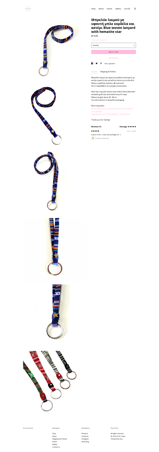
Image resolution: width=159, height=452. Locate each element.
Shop (93, 8)
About (101, 8)
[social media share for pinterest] (101, 63)
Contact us (56, 447)
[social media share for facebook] (92, 63)
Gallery (118, 8)
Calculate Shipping (99, 40)
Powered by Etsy (117, 439)
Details (94, 71)
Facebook (85, 436)
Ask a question (110, 63)
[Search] (135, 9)
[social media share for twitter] (97, 63)
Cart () (127, 8)
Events (109, 8)
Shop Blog (85, 442)
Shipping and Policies (59, 439)
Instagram (85, 439)
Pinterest (84, 433)
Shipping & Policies (108, 71)
